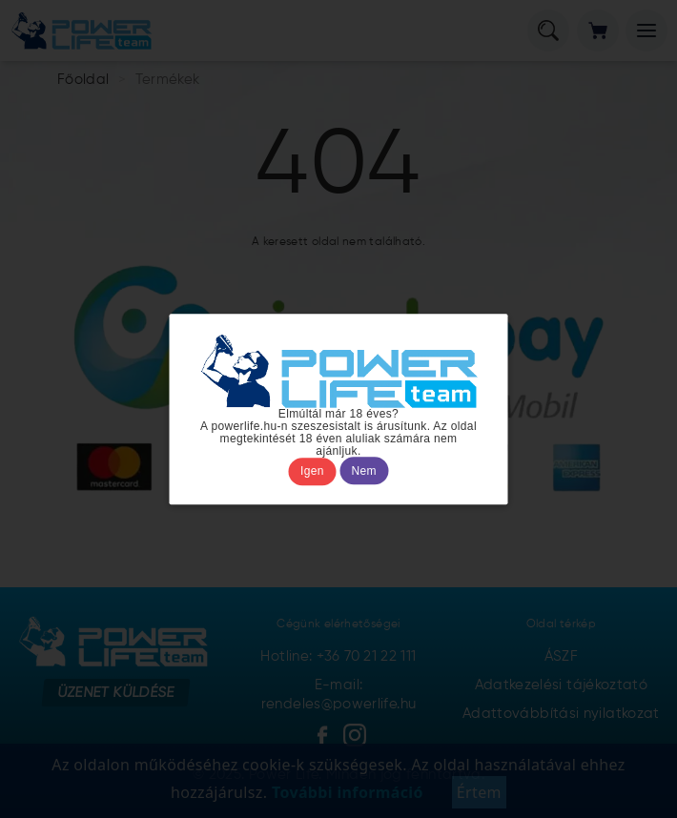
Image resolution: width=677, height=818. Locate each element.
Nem (364, 471)
